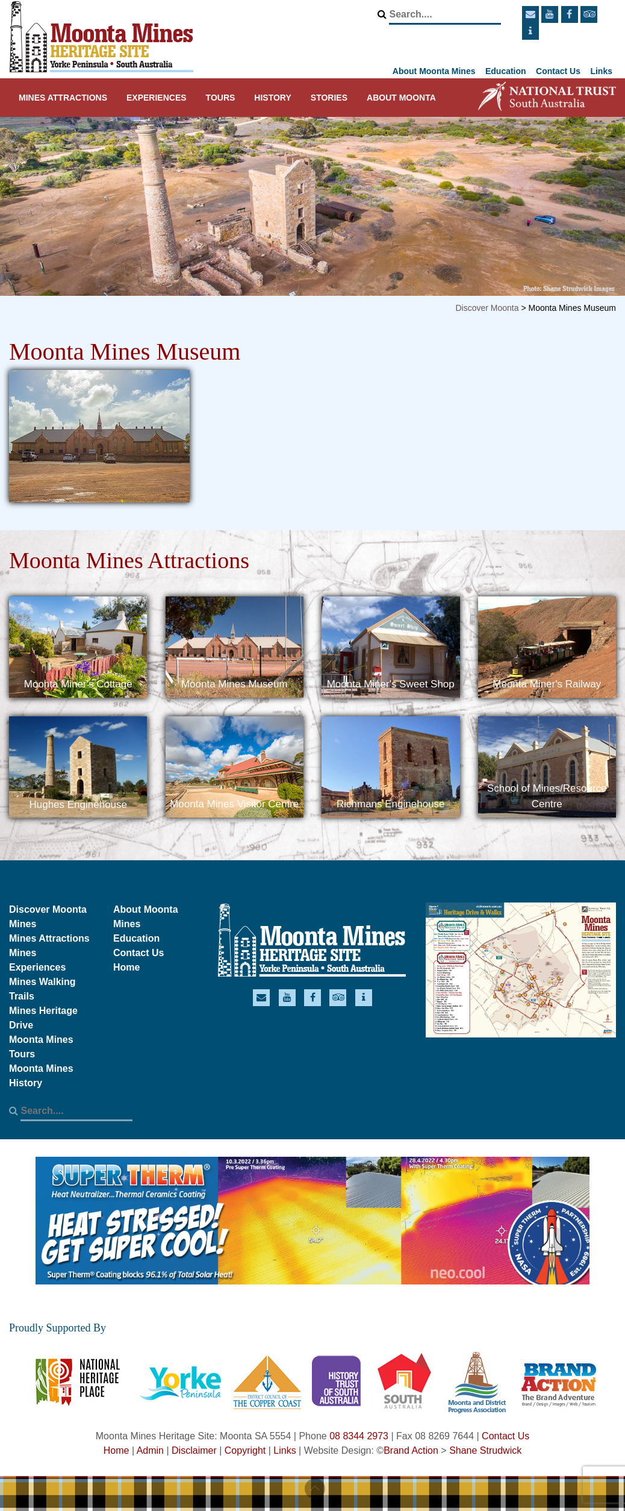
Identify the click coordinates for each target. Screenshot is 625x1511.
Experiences (156, 97)
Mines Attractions (63, 97)
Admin (150, 1450)
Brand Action (411, 1450)
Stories (329, 97)
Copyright (245, 1450)
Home (126, 967)
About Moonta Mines (434, 71)
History (272, 97)
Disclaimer (194, 1450)
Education (505, 71)
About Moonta (401, 97)
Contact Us (558, 71)
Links (601, 71)
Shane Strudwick (485, 1450)
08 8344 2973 (358, 1436)
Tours (220, 97)
